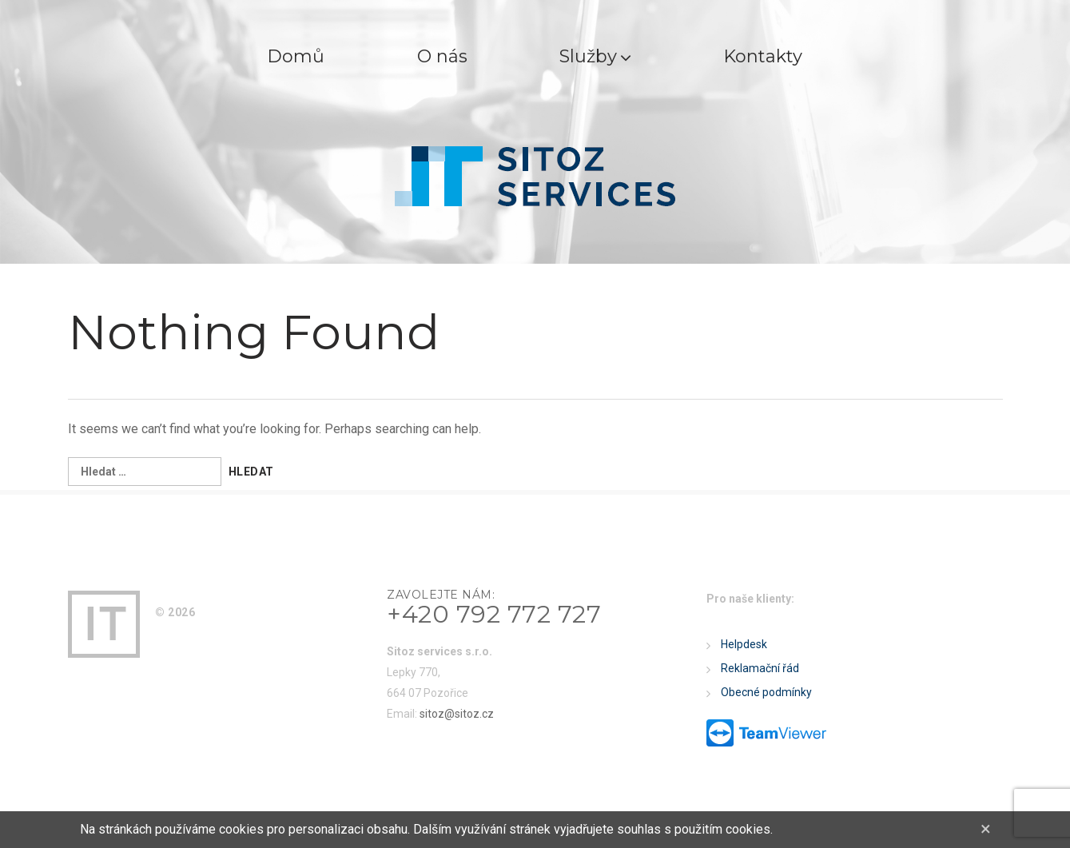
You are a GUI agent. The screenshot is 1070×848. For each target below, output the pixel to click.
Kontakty (764, 56)
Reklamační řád (760, 668)
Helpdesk (744, 644)
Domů (295, 56)
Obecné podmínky (766, 692)
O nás (442, 56)
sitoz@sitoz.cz (457, 713)
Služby (596, 56)
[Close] (986, 828)
